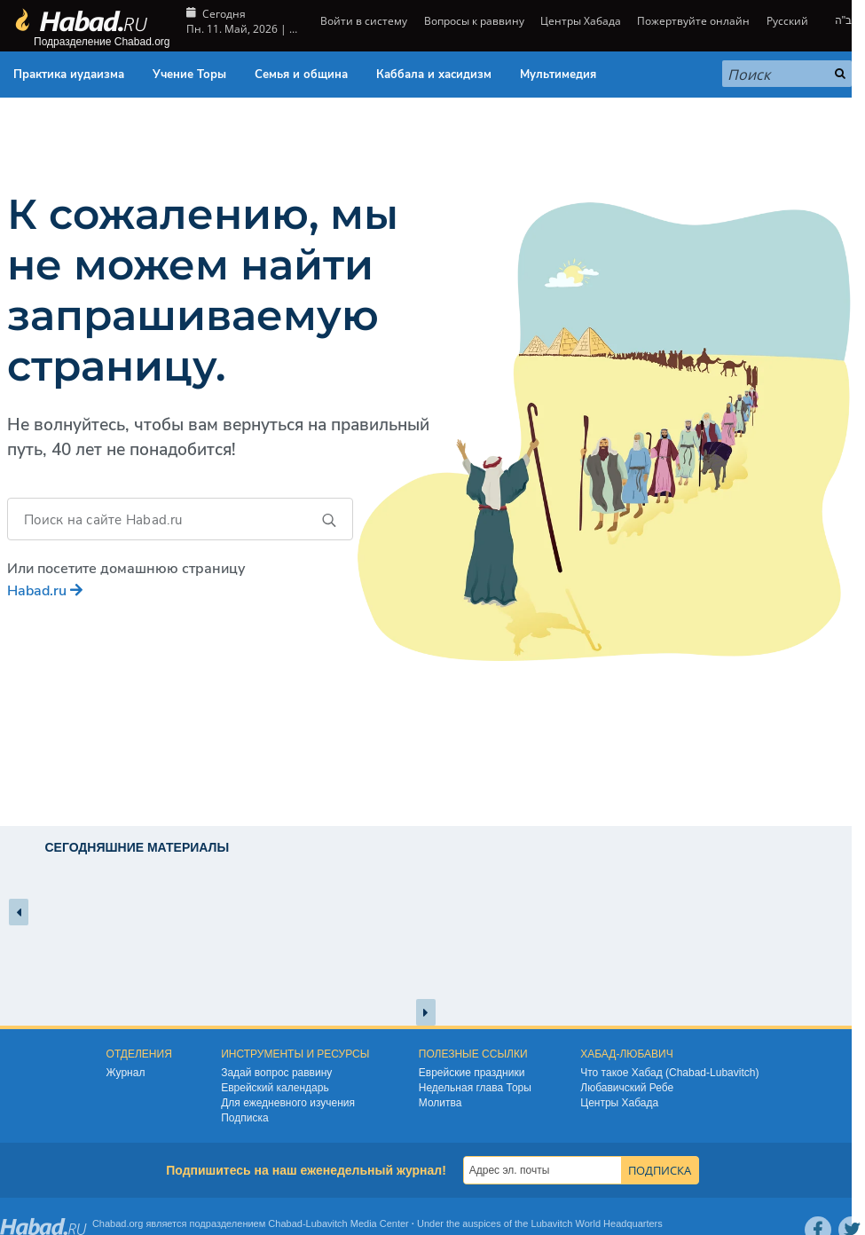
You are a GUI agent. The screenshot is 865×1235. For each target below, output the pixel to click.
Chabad (285, 1223)
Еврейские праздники (472, 1072)
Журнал (125, 1072)
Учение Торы (189, 75)
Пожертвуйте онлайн (693, 20)
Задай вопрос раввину (276, 1072)
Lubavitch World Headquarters (596, 1223)
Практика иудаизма (68, 75)
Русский (787, 20)
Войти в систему (362, 20)
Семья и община (301, 75)
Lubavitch (327, 1223)
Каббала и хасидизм (433, 75)
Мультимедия (558, 75)
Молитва (440, 1103)
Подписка (244, 1118)
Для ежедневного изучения (288, 1103)
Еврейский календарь (275, 1088)
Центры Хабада (580, 20)
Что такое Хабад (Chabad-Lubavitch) (669, 1072)
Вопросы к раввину (474, 20)
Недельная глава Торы (475, 1088)
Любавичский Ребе (626, 1088)
